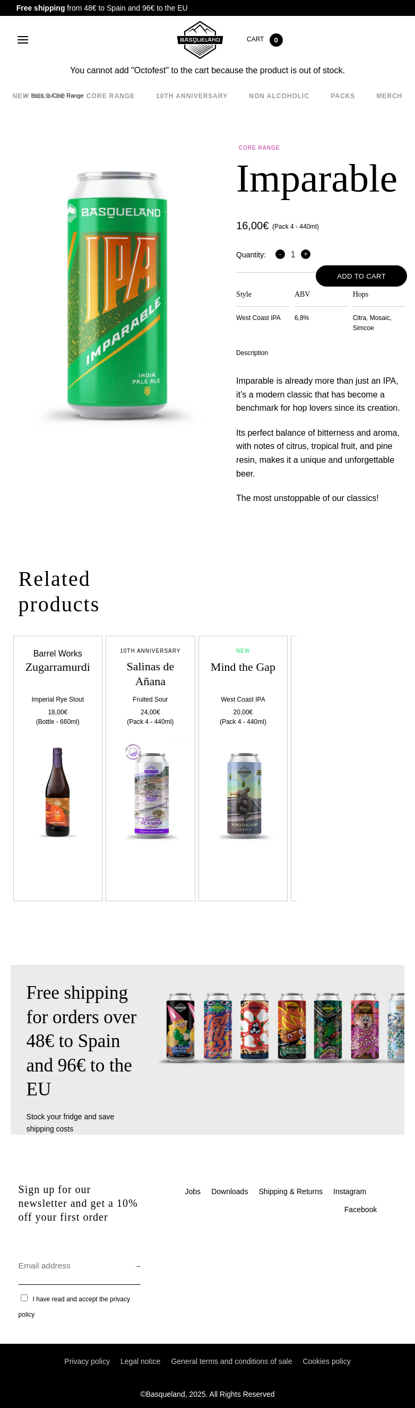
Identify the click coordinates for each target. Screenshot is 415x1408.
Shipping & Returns (290, 1191)
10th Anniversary (192, 96)
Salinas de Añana (150, 674)
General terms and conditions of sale (231, 1361)
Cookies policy (326, 1361)
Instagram (349, 1191)
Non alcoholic (279, 96)
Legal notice (140, 1361)
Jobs (193, 1191)
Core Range (111, 96)
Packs (343, 96)
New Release (39, 96)
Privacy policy (87, 1361)
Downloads (229, 1191)
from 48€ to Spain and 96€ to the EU (102, 8)
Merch (389, 96)
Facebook (360, 1209)
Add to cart (361, 276)
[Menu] (22, 40)
